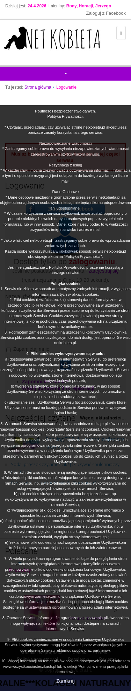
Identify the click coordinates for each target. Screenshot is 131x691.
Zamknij (65, 681)
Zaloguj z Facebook (106, 13)
